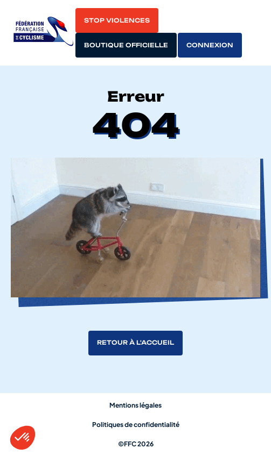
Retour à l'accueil (135, 342)
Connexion (209, 45)
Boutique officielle (126, 45)
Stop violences (117, 20)
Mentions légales (135, 405)
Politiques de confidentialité (135, 425)
